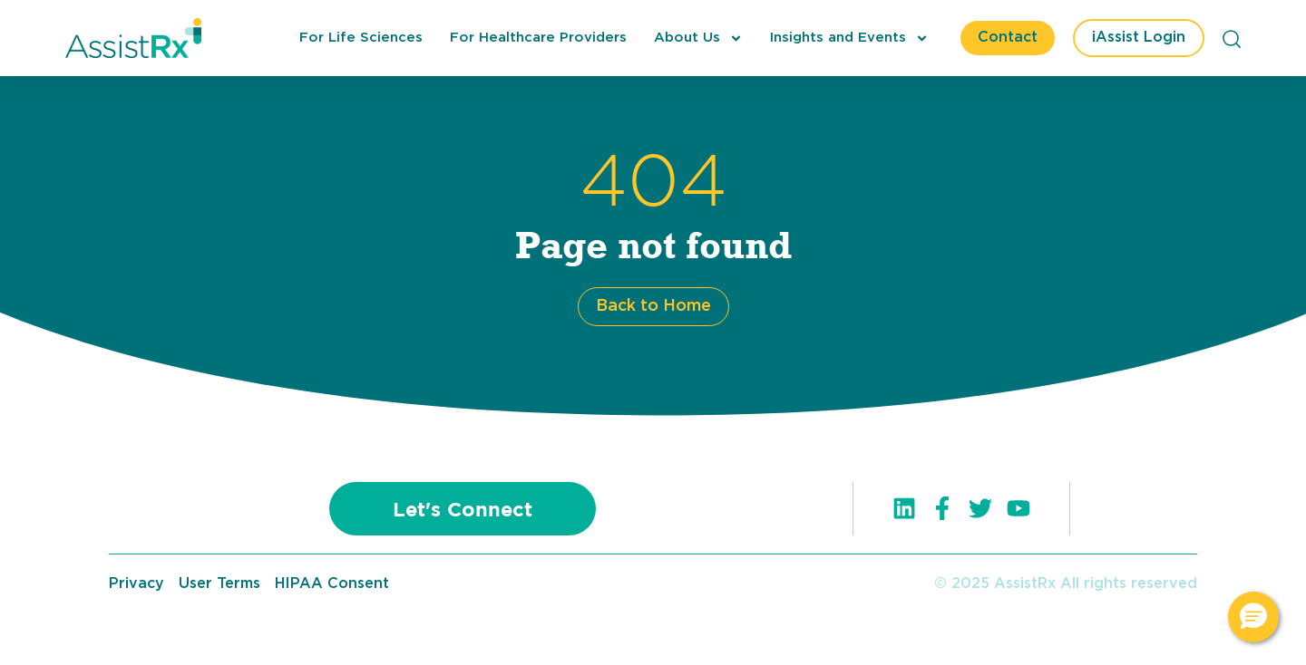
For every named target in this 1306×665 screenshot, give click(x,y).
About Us (698, 38)
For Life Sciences (361, 37)
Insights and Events (849, 38)
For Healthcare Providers (538, 37)
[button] (1253, 617)
